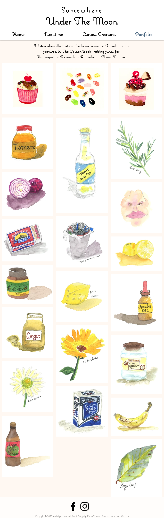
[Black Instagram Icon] (84, 506)
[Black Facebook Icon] (73, 506)
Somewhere (81, 9)
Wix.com (125, 516)
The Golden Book (76, 51)
